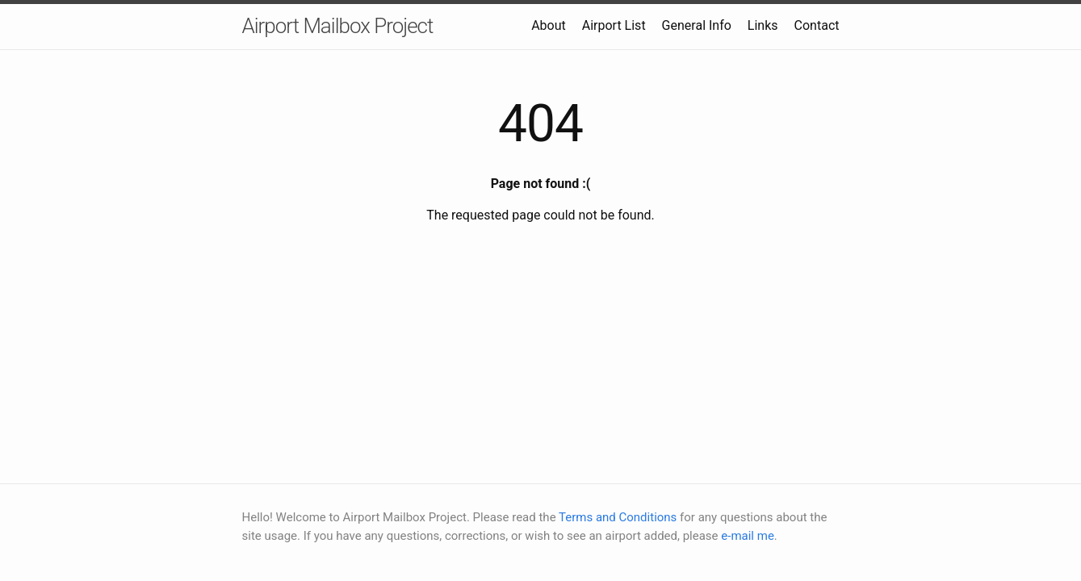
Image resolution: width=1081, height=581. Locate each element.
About (548, 25)
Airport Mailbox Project (338, 26)
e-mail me (747, 536)
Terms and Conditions (618, 517)
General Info (696, 25)
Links (763, 25)
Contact (817, 25)
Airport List (614, 25)
